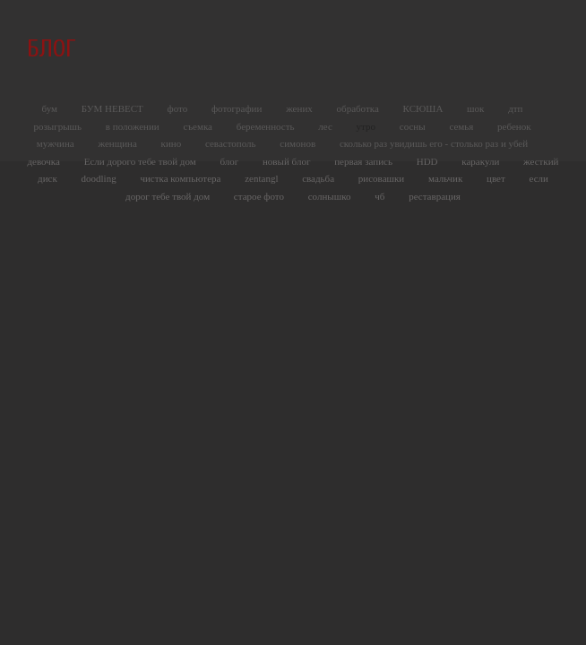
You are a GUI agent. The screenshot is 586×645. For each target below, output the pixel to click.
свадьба (319, 178)
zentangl (262, 178)
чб (381, 196)
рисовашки (382, 178)
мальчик (446, 178)
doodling (100, 178)
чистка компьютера (181, 178)
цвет (497, 178)
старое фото (260, 196)
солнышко (331, 196)
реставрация (435, 196)
